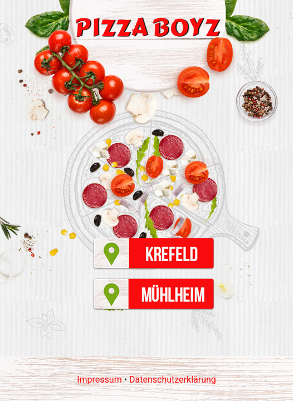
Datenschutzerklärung (172, 379)
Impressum (99, 379)
